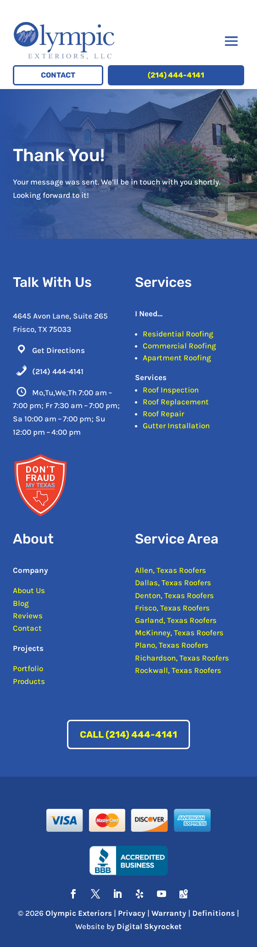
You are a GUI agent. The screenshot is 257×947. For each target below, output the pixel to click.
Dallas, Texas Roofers (173, 582)
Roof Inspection (171, 389)
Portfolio (28, 668)
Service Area (176, 539)
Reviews (28, 615)
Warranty (168, 913)
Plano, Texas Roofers (171, 645)
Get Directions (58, 350)
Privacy (131, 913)
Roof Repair (163, 413)
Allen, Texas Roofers (170, 570)
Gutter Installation (176, 425)
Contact (58, 75)
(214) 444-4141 (176, 75)
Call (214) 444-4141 (128, 734)
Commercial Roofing (179, 345)
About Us (29, 590)
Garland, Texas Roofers (176, 620)
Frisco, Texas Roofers (172, 607)
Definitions (213, 913)
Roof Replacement (176, 401)
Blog (21, 603)
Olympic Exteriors (78, 913)
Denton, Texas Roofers (174, 595)
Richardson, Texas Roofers (182, 657)
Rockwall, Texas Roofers (178, 670)
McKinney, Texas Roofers (179, 632)
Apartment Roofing (177, 357)
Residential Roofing (178, 333)
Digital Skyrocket (149, 926)
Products (29, 681)
